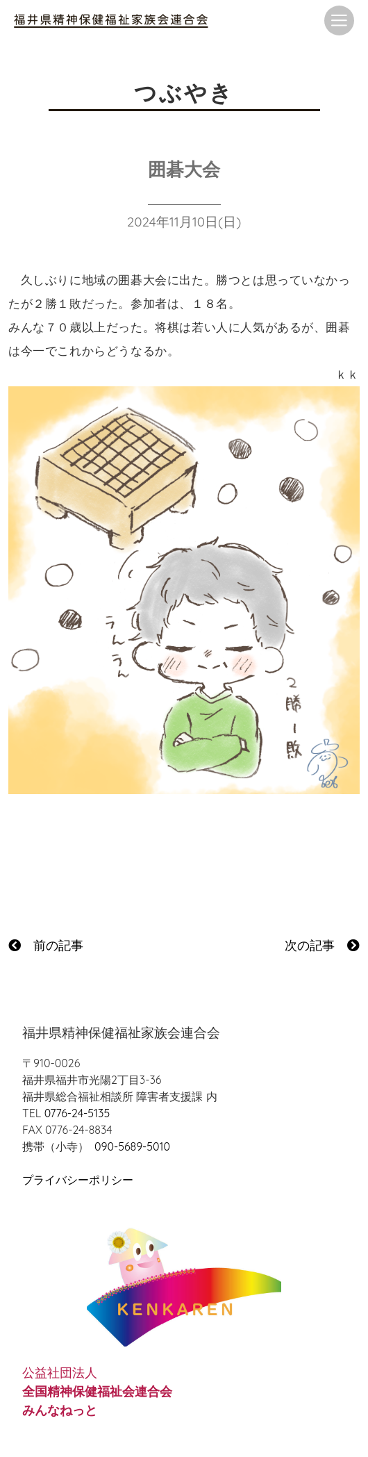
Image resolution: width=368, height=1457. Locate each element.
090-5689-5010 (132, 1146)
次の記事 (322, 945)
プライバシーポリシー (77, 1180)
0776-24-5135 (77, 1113)
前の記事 (45, 945)
